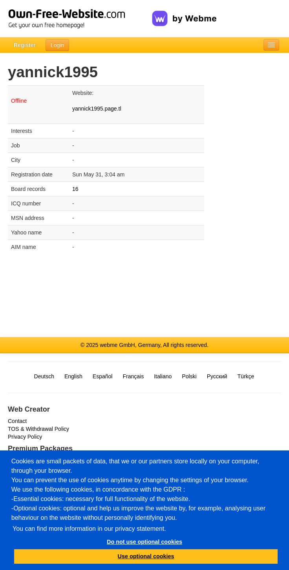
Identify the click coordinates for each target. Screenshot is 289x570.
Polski (189, 376)
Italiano (163, 376)
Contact (17, 421)
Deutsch (44, 376)
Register (25, 45)
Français (133, 376)
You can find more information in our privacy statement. (89, 528)
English (73, 376)
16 (75, 189)
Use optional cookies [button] (146, 556)
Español (103, 376)
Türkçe (246, 376)
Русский (217, 376)
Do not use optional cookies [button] (144, 542)
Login (57, 45)
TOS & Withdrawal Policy (38, 429)
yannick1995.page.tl (96, 108)
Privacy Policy (25, 437)
